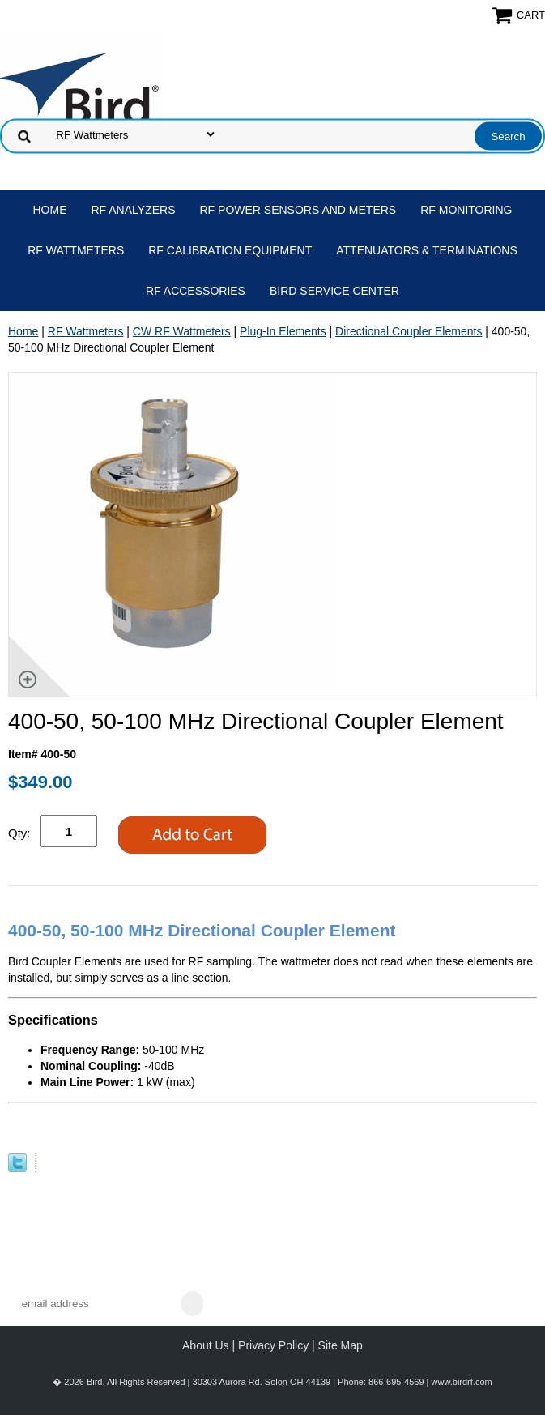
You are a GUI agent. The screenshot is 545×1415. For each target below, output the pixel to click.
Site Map (340, 1345)
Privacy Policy (273, 1345)
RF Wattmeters (76, 250)
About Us (205, 1345)
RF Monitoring (466, 209)
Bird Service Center (334, 290)
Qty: (19, 833)
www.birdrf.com (462, 1382)
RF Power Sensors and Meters (298, 209)
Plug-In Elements (283, 331)
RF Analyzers (134, 209)
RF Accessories (195, 290)
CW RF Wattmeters (182, 331)
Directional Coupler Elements (408, 331)
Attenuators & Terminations (426, 250)
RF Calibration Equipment (230, 250)
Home (50, 209)
